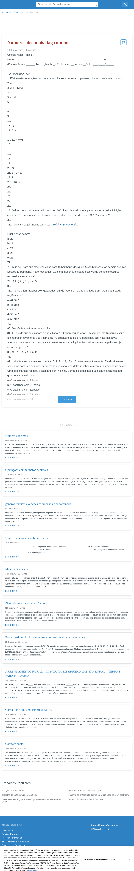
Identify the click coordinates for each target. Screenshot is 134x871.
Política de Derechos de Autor (15, 841)
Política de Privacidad (12, 838)
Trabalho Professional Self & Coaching (86, 799)
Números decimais (29, 12)
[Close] (130, 866)
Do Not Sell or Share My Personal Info (19, 852)
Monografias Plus (10, 12)
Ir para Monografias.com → (104, 825)
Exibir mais (67, 399)
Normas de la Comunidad (13, 845)
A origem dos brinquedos (13, 790)
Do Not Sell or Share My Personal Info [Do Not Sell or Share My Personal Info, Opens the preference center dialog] (99, 867)
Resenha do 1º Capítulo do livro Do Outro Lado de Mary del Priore (98, 795)
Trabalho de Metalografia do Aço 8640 (19, 795)
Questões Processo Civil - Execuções (85, 790)
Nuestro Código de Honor (13, 849)
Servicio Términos (10, 834)
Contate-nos (7, 830)
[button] (123, 43)
